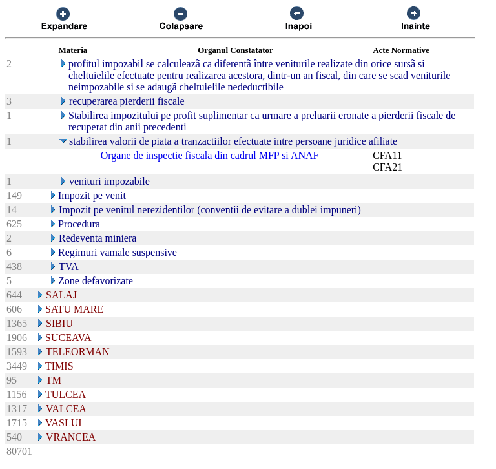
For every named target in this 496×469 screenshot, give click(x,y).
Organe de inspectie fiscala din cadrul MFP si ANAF (210, 155)
